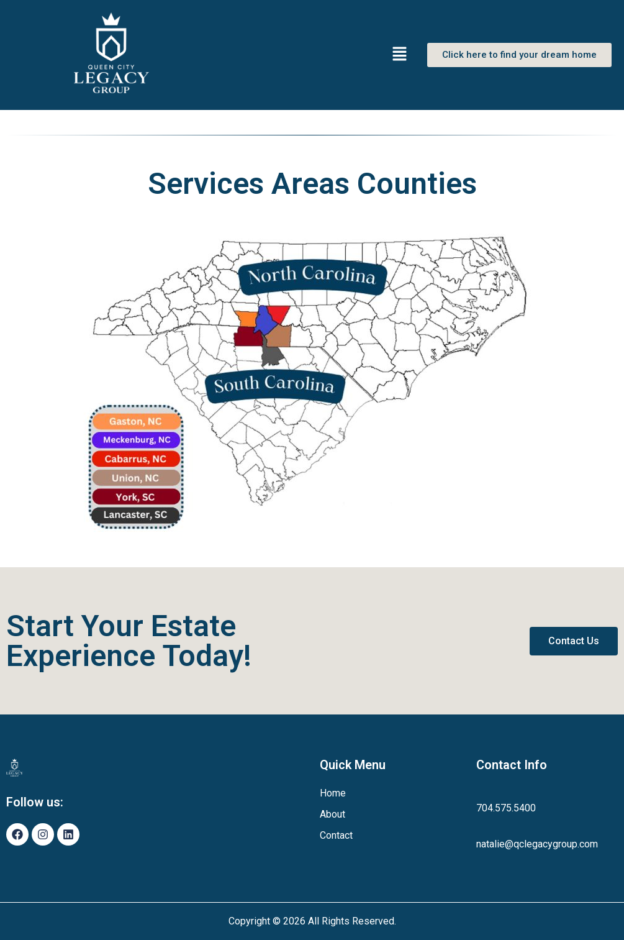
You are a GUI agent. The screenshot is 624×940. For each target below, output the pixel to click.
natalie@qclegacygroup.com (537, 844)
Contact (336, 835)
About (332, 814)
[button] (399, 54)
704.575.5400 (506, 808)
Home (333, 793)
